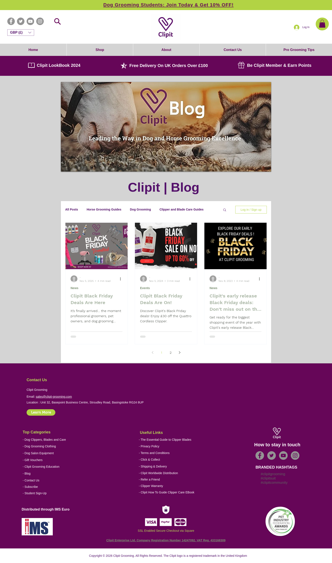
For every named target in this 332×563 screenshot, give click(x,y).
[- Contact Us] (54, 480)
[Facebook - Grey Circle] (11, 21)
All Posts (71, 209)
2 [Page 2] (171, 353)
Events (145, 288)
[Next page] (179, 352)
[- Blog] (54, 473)
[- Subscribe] (54, 487)
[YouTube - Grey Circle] (30, 21)
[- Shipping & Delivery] (168, 466)
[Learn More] (41, 412)
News (74, 288)
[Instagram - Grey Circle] (40, 21)
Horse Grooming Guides (104, 209)
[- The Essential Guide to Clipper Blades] (165, 439)
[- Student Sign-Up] (54, 493)
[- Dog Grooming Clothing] (43, 446)
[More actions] (121, 278)
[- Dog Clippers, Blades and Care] (44, 439)
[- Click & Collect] (168, 459)
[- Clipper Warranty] (170, 486)
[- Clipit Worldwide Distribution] (170, 473)
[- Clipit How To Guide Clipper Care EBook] (170, 492)
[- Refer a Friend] (170, 479)
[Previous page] (152, 352)
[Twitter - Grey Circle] (20, 21)
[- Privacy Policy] (170, 446)
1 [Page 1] (161, 353)
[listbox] (20, 32)
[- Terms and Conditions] (170, 453)
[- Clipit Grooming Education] (49, 466)
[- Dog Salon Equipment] (43, 453)
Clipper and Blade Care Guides (182, 209)
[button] (322, 24)
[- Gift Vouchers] (43, 460)
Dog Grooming (140, 209)
